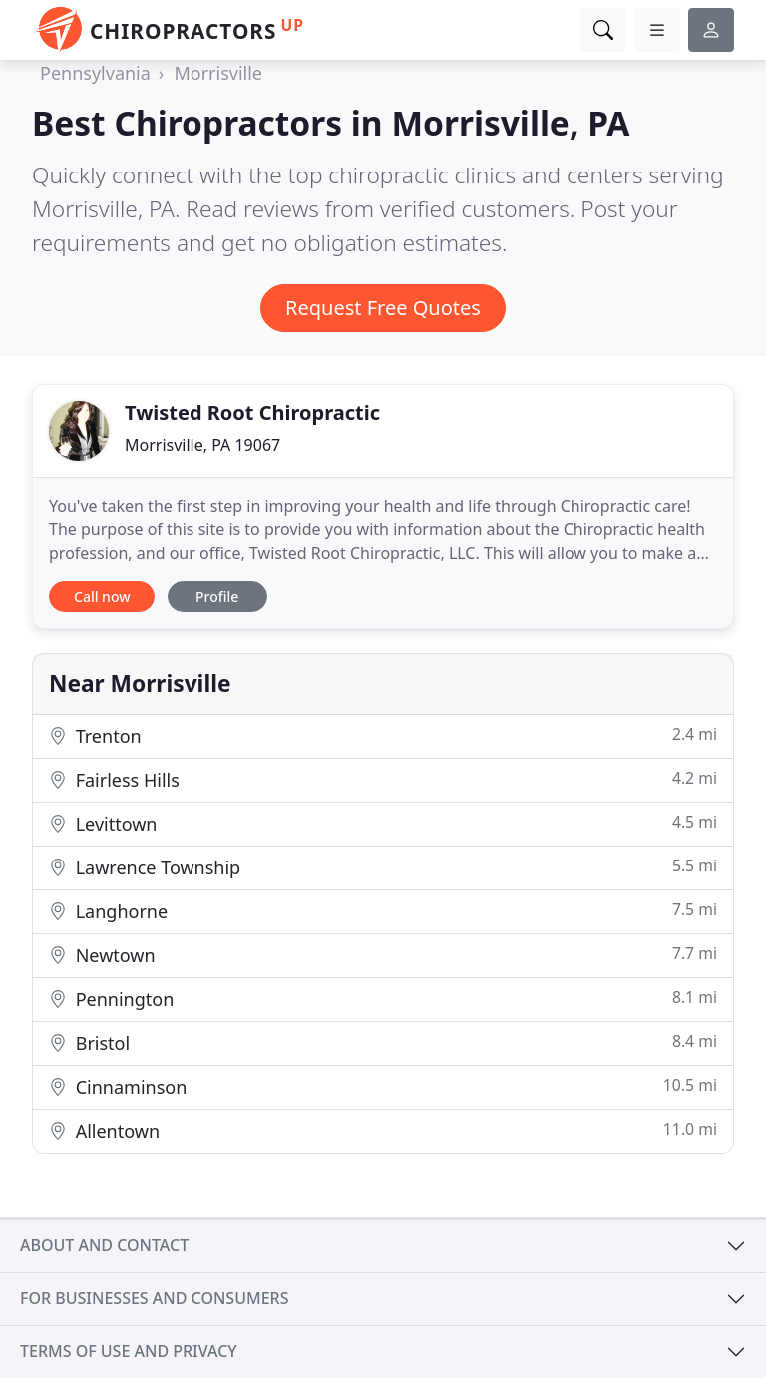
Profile (216, 596)
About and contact (104, 1245)
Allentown (383, 1130)
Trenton (383, 735)
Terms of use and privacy (128, 1351)
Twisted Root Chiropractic (252, 412)
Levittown (383, 823)
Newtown (383, 954)
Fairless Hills (383, 779)
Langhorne (383, 910)
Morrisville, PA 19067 (202, 445)
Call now (102, 596)
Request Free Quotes (383, 307)
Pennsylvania (95, 73)
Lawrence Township (383, 867)
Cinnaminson (383, 1086)
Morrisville (218, 73)
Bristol (383, 1042)
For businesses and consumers (154, 1298)
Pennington (383, 998)
